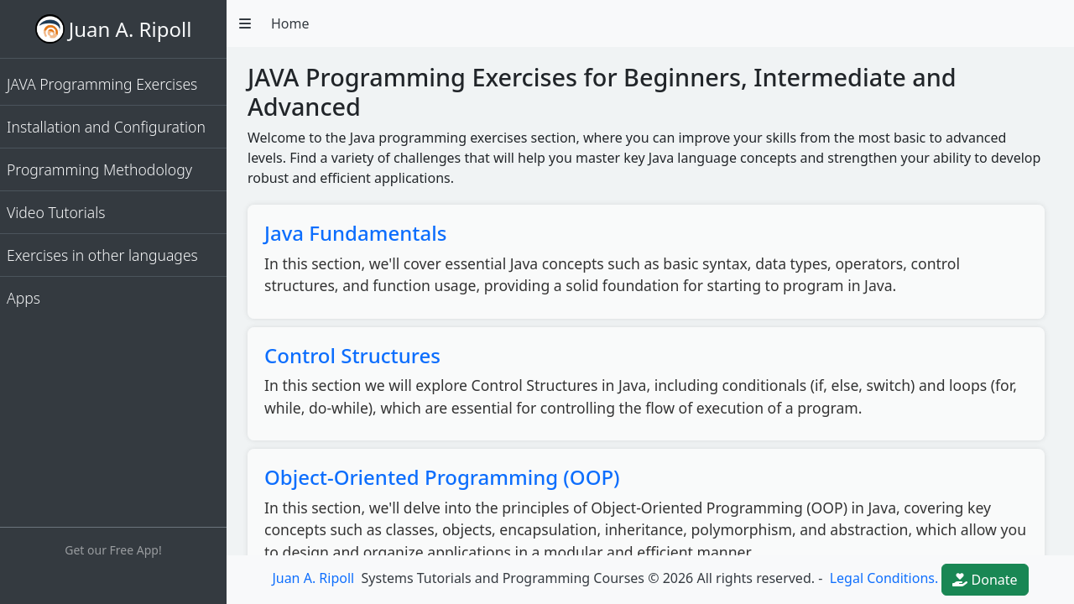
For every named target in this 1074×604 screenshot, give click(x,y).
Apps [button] (23, 298)
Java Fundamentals (355, 233)
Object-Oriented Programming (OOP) (442, 477)
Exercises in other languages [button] (102, 255)
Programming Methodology (99, 169)
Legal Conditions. (882, 578)
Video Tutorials (56, 212)
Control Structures (352, 355)
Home (290, 23)
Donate (984, 579)
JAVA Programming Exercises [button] (102, 84)
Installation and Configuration (106, 127)
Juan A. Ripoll (130, 29)
